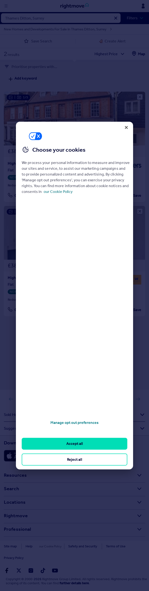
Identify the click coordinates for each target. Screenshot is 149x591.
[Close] (126, 127)
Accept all (74, 443)
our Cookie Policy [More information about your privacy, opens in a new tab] (58, 191)
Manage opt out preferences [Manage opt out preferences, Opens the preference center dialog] (74, 422)
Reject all (74, 459)
